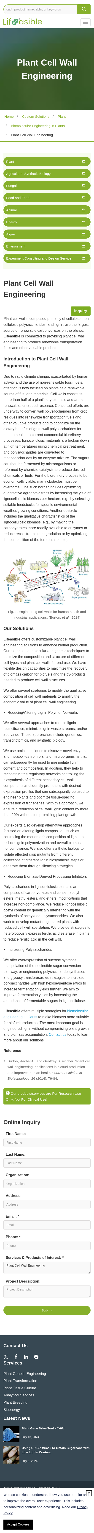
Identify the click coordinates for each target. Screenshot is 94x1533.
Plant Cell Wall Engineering (47, 1268)
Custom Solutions (35, 116)
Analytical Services (18, 1395)
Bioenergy (11, 1410)
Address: (13, 1196)
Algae (10, 234)
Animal (11, 210)
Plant (61, 116)
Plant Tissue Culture (19, 1388)
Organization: (17, 1175)
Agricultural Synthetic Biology (28, 174)
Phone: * (13, 1237)
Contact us (57, 1034)
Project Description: (23, 1281)
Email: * (12, 1216)
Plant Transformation (20, 1381)
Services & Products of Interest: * (35, 1258)
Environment (15, 246)
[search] (84, 9)
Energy (11, 222)
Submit (47, 1310)
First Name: (16, 1134)
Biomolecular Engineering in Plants (37, 126)
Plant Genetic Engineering (24, 1374)
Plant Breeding (15, 1402)
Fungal (11, 186)
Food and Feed (18, 198)
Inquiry (80, 311)
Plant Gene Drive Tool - (43, 1428)
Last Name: (15, 1154)
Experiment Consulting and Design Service (38, 258)
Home (8, 116)
